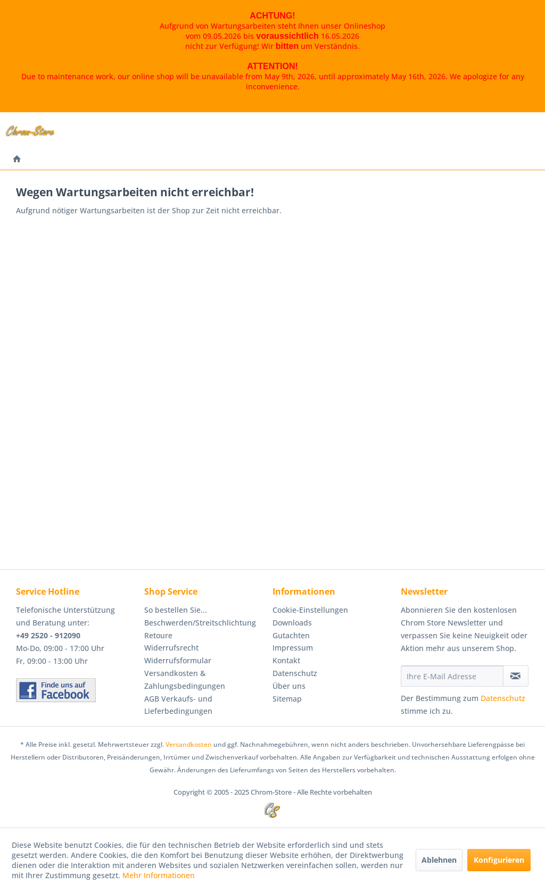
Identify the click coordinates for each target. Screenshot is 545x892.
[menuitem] (17, 159)
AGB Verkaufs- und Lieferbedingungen (178, 705)
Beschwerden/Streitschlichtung (200, 623)
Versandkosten (189, 744)
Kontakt (286, 660)
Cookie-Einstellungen (310, 610)
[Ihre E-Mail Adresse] (452, 676)
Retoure (158, 635)
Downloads (292, 623)
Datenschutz (294, 673)
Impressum (292, 648)
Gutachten (291, 635)
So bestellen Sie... (175, 610)
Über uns (288, 686)
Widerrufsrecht (171, 648)
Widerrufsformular (177, 660)
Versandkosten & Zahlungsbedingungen (184, 679)
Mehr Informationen (158, 875)
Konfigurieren (499, 860)
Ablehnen (439, 860)
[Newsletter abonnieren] (516, 676)
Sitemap (287, 699)
